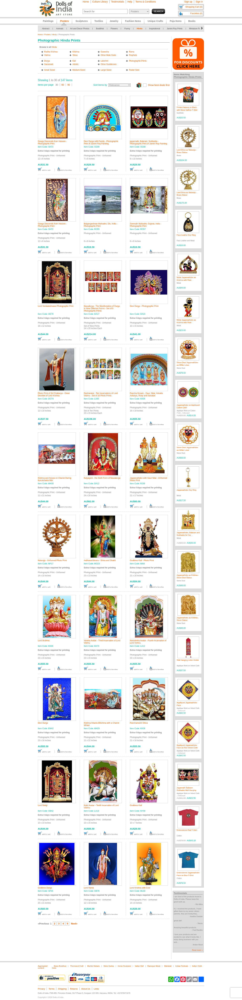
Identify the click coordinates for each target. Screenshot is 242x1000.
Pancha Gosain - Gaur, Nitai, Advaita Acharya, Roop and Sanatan (146, 394)
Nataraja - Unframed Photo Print (52, 560)
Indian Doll (139, 966)
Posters (47, 34)
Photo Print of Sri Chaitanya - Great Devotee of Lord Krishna (54, 394)
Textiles (98, 21)
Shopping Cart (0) (194, 7)
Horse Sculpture (124, 966)
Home (86, 1)
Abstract (45, 28)
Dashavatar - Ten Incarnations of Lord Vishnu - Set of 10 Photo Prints (101, 394)
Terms (51, 989)
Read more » (197, 950)
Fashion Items (133, 21)
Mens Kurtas (109, 966)
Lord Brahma (43, 640)
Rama (131, 52)
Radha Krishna (50, 52)
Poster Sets (134, 70)
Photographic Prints (138, 61)
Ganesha (105, 52)
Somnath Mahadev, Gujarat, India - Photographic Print (145, 225)
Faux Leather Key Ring (186, 235)
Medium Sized (78, 70)
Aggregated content (42, 967)
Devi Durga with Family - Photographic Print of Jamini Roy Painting (101, 142)
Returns (74, 989)
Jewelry (114, 21)
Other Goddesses (108, 64)
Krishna (75, 52)
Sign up (188, 1)
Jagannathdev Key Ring (186, 490)
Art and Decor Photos (79, 28)
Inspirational (154, 28)
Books (191, 21)
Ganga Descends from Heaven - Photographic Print (52, 142)
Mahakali (168, 966)
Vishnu (47, 55)
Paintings (48, 21)
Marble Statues (93, 966)
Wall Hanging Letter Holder (188, 660)
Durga (47, 61)
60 (63, 84)
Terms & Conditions (145, 1)
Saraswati (48, 64)
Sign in (199, 1)
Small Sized (49, 70)
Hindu (140, 28)
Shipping (62, 989)
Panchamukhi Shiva (139, 723)
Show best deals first (159, 85)
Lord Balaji (42, 805)
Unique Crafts (155, 21)
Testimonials (117, 1)
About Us (85, 989)
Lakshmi (104, 61)
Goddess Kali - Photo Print (142, 560)
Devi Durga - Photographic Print (144, 306)
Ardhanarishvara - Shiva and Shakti (100, 560)
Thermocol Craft (76, 966)
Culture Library (100, 1)
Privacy (41, 989)
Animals (59, 28)
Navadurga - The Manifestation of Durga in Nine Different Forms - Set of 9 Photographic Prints (102, 308)
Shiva (74, 55)
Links (96, 989)
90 (68, 84)
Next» (74, 923)
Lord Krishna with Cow (140, 888)
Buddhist (100, 28)
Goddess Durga (45, 888)
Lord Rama (89, 888)
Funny (127, 28)
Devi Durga (43, 723)
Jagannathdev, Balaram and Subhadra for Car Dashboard (188, 535)
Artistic (75, 64)
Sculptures (81, 21)
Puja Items (176, 21)
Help (129, 1)
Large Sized (106, 70)
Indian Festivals (181, 966)
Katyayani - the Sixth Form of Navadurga (102, 478)
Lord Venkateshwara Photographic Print (55, 306)
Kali (74, 61)
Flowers (114, 28)
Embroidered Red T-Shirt (187, 830)
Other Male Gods (108, 55)
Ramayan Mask (153, 966)
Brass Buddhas (60, 966)
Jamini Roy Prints (174, 28)
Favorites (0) (196, 13)
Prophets (133, 55)
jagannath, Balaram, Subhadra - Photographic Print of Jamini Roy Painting (148, 142)
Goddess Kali (136, 805)
